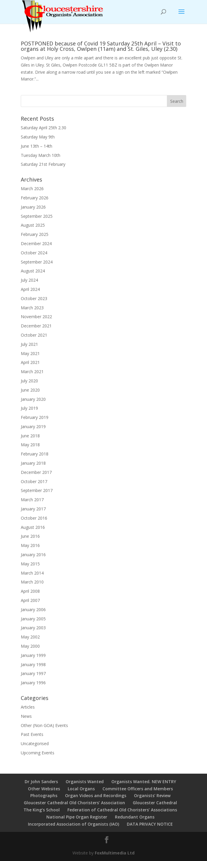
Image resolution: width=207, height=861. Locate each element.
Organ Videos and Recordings (95, 795)
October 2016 (34, 518)
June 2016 (30, 536)
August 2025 (33, 225)
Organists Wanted (85, 781)
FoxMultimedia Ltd (115, 853)
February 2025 (34, 234)
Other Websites (44, 788)
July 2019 (29, 408)
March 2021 (32, 371)
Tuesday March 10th (40, 155)
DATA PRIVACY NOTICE (150, 824)
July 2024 (29, 280)
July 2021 (29, 344)
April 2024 (30, 289)
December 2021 (36, 326)
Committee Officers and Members (137, 788)
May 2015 (30, 564)
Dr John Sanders (41, 781)
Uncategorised (35, 743)
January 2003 (33, 627)
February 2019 (34, 417)
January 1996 (33, 682)
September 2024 (37, 262)
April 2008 (30, 591)
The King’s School (41, 810)
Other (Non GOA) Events (44, 725)
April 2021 (30, 362)
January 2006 (33, 609)
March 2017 (32, 499)
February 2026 (34, 198)
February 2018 (34, 454)
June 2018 (30, 436)
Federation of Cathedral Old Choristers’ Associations (122, 810)
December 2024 (36, 243)
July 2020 (29, 381)
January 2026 (33, 207)
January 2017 (33, 509)
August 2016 (33, 527)
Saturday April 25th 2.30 (43, 127)
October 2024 (34, 253)
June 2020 (30, 390)
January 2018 (33, 463)
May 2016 (30, 545)
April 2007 (30, 600)
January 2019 (33, 426)
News (26, 716)
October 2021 (34, 335)
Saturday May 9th (38, 137)
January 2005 (33, 619)
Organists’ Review (152, 795)
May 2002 (30, 637)
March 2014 (32, 573)
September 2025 (37, 216)
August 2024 (33, 271)
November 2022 (36, 316)
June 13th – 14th (36, 146)
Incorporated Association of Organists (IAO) (73, 824)
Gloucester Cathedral (155, 802)
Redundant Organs (134, 817)
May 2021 (30, 353)
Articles (28, 707)
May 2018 (30, 444)
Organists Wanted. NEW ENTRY (143, 781)
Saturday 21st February (43, 164)
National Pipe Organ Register (76, 817)
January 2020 (33, 399)
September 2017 (37, 490)
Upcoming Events (37, 753)
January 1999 (33, 655)
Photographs (43, 795)
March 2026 (32, 188)
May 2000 (30, 646)
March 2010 (32, 582)
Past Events (32, 734)
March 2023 (32, 307)
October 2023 (34, 298)
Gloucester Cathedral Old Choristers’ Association (74, 802)
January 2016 (33, 554)
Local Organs (81, 788)
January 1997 (33, 673)
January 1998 (33, 664)
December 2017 (36, 472)
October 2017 (34, 481)
